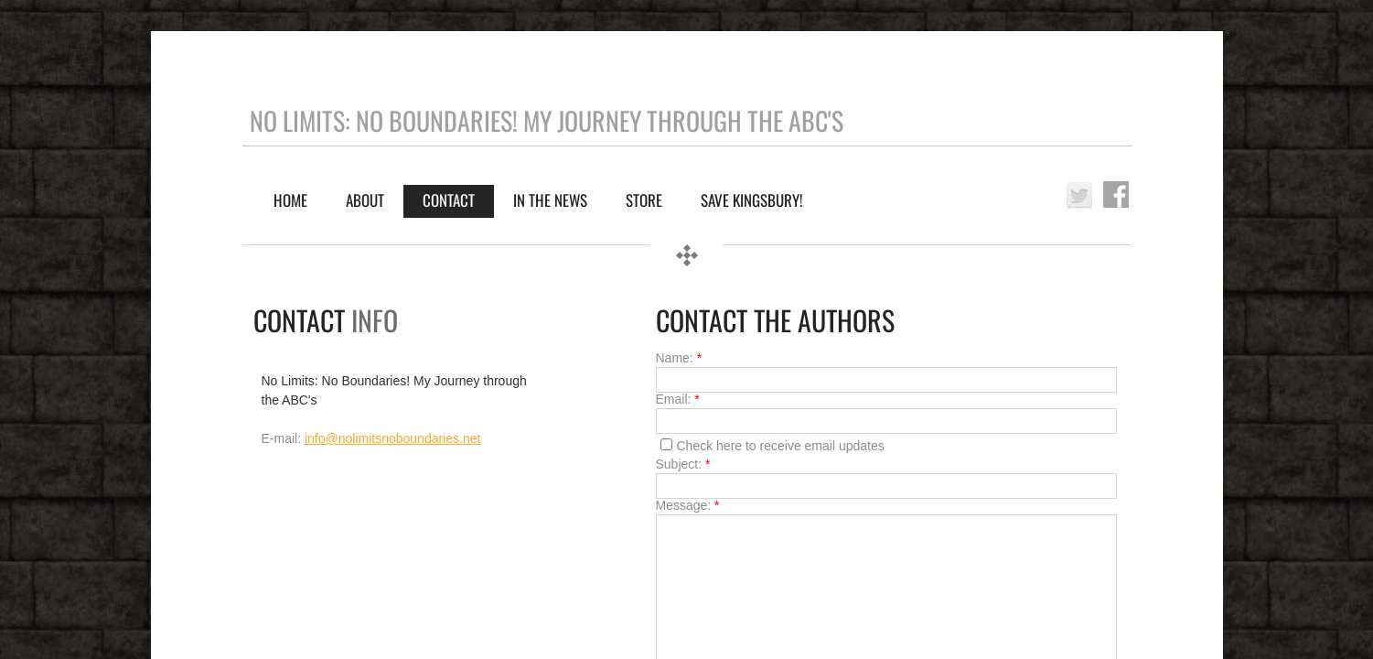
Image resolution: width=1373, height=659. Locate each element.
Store (644, 200)
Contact (449, 200)
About (365, 200)
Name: (679, 357)
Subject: (683, 464)
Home (290, 200)
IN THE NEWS (550, 200)
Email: (678, 399)
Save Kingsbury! (752, 200)
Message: (688, 505)
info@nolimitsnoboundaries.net (392, 438)
